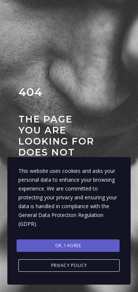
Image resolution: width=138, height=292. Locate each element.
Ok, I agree (68, 245)
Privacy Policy (69, 265)
